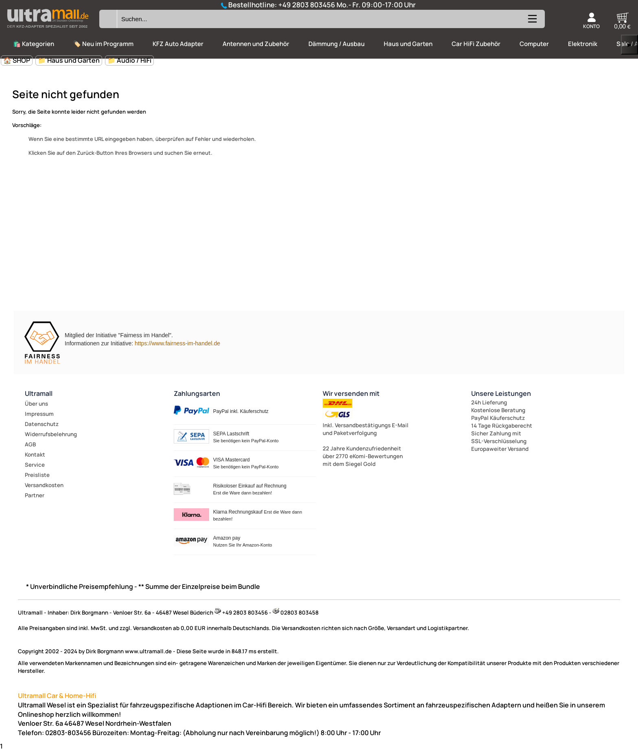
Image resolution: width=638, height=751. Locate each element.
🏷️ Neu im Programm (103, 44)
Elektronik (582, 44)
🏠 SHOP (16, 60)
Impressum (39, 413)
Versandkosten (44, 485)
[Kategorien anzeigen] (532, 22)
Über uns (36, 403)
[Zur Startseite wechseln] (47, 30)
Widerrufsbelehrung (51, 434)
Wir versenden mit (351, 393)
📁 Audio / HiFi (129, 60)
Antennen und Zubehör (256, 44)
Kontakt (35, 454)
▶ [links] (629, 45)
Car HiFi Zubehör (476, 44)
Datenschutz (42, 424)
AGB (30, 444)
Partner (34, 495)
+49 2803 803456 (306, 4)
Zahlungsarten (197, 393)
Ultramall (38, 393)
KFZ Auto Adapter (178, 44)
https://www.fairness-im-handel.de (177, 343)
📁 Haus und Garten (69, 60)
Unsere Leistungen (501, 393)
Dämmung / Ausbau (336, 44)
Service (35, 464)
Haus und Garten (408, 44)
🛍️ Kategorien (33, 44)
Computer (534, 44)
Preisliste (37, 475)
